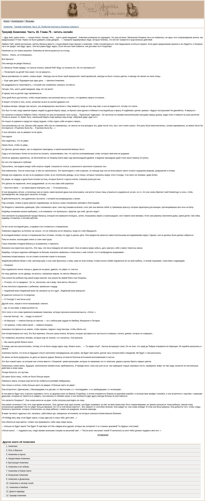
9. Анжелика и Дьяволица (17, 479)
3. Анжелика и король (16, 454)
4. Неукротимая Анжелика (18, 458)
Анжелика (7, 26)
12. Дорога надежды (15, 491)
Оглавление (102, 435)
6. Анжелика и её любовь (17, 467)
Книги (6, 21)
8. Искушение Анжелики (17, 475)
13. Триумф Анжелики (16, 495)
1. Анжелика (11, 446)
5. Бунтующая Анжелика (17, 463)
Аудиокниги (17, 21)
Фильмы (29, 21)
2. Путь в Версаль (14, 450)
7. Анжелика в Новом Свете (18, 471)
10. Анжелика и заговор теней (19, 483)
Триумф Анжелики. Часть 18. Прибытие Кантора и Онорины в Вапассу (46, 26)
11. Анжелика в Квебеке (17, 487)
